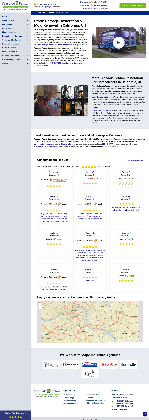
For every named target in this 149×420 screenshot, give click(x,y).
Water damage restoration (102, 97)
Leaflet (110, 342)
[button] (27, 20)
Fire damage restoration (101, 110)
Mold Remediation (9, 32)
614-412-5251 (122, 391)
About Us (5, 63)
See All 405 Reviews (135, 160)
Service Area (53, 13)
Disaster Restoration (10, 44)
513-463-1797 (55, 63)
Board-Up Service (9, 48)
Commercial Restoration (12, 40)
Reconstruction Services (12, 36)
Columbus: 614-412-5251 (94, 2)
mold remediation (65, 45)
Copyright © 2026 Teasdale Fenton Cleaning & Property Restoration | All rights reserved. (90, 416)
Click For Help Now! (133, 5)
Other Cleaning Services (12, 59)
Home (4, 16)
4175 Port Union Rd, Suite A (123, 386)
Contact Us (93, 414)
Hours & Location (119, 400)
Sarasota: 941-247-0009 (94, 8)
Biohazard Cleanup (9, 51)
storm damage (47, 144)
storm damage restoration (47, 45)
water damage (128, 142)
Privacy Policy (103, 414)
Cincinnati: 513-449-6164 (94, 5)
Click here (65, 144)
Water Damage (8, 20)
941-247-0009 (122, 396)
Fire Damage (7, 24)
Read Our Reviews (15, 415)
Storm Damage (8, 28)
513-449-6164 (122, 394)
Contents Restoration (10, 55)
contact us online (70, 63)
